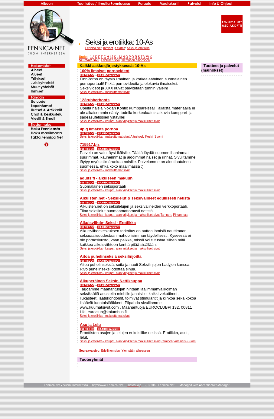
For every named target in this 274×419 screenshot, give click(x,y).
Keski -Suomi (154, 136)
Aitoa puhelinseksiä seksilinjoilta (111, 256)
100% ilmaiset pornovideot (104, 71)
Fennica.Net (93, 48)
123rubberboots (94, 100)
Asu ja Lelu (90, 324)
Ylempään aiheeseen (135, 60)
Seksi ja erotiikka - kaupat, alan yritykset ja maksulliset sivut (120, 121)
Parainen (167, 341)
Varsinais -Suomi (185, 341)
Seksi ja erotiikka (138, 48)
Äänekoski (137, 136)
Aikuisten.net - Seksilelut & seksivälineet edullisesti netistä (135, 198)
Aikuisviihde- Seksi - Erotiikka (108, 222)
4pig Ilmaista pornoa (99, 129)
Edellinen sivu (110, 60)
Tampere (166, 214)
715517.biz (89, 144)
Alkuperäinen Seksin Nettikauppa (111, 281)
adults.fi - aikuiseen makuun (106, 178)
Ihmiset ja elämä (114, 48)
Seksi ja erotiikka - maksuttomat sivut (105, 92)
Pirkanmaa (180, 214)
